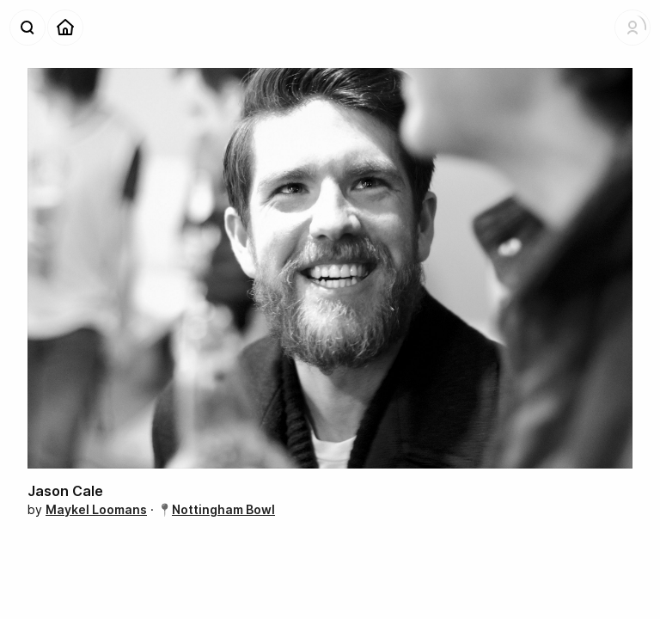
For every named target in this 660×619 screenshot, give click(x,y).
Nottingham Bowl (223, 509)
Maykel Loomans (96, 509)
